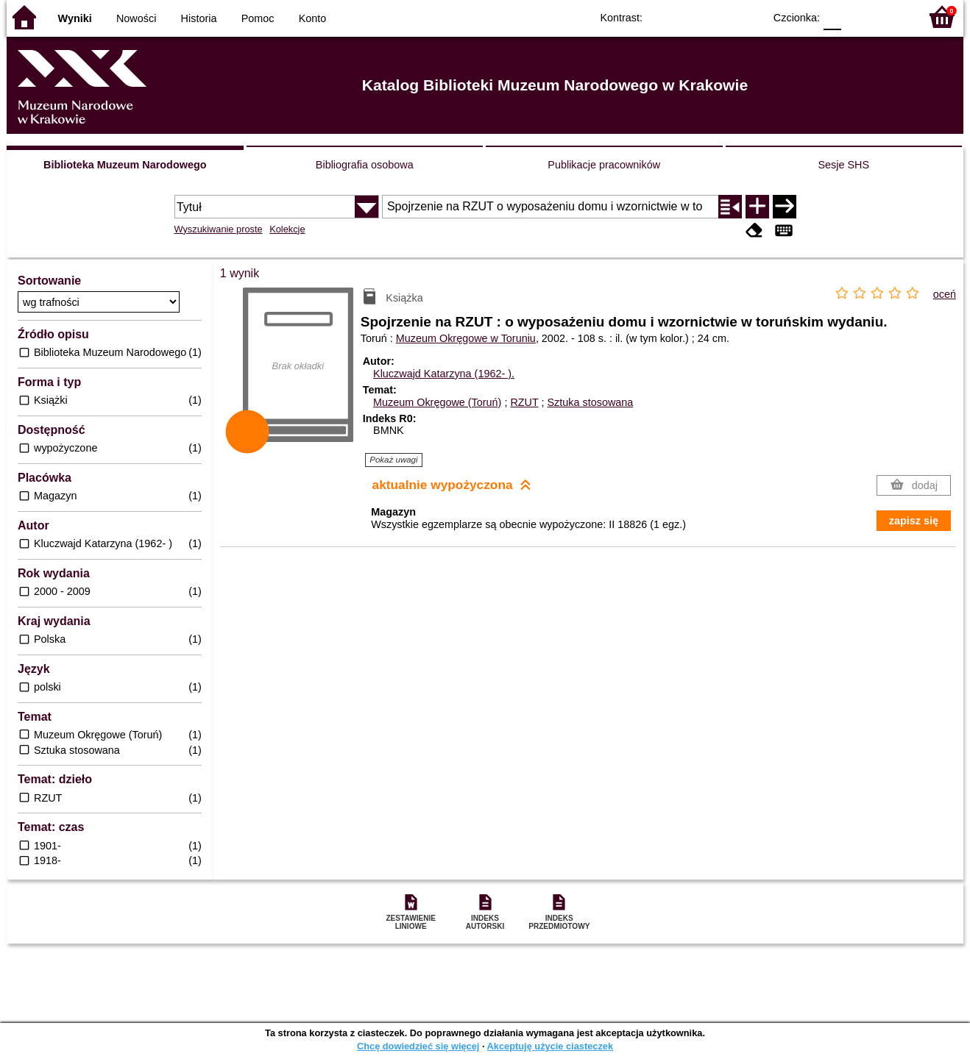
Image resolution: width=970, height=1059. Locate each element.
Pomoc (258, 18)
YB (718, 16)
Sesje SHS (843, 165)
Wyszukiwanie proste (218, 229)
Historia (199, 18)
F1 (858, 16)
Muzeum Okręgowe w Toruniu (466, 338)
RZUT (524, 402)
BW (688, 16)
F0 (832, 16)
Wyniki (75, 18)
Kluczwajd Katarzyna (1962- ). (443, 373)
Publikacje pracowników (604, 165)
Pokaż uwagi (393, 459)
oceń (944, 294)
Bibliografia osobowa (365, 165)
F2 (892, 16)
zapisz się (913, 521)
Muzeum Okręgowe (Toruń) (437, 402)
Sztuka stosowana (591, 402)
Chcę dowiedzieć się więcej (418, 1046)
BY (748, 16)
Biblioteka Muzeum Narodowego (124, 165)
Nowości (136, 18)
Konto (313, 18)
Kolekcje (287, 229)
